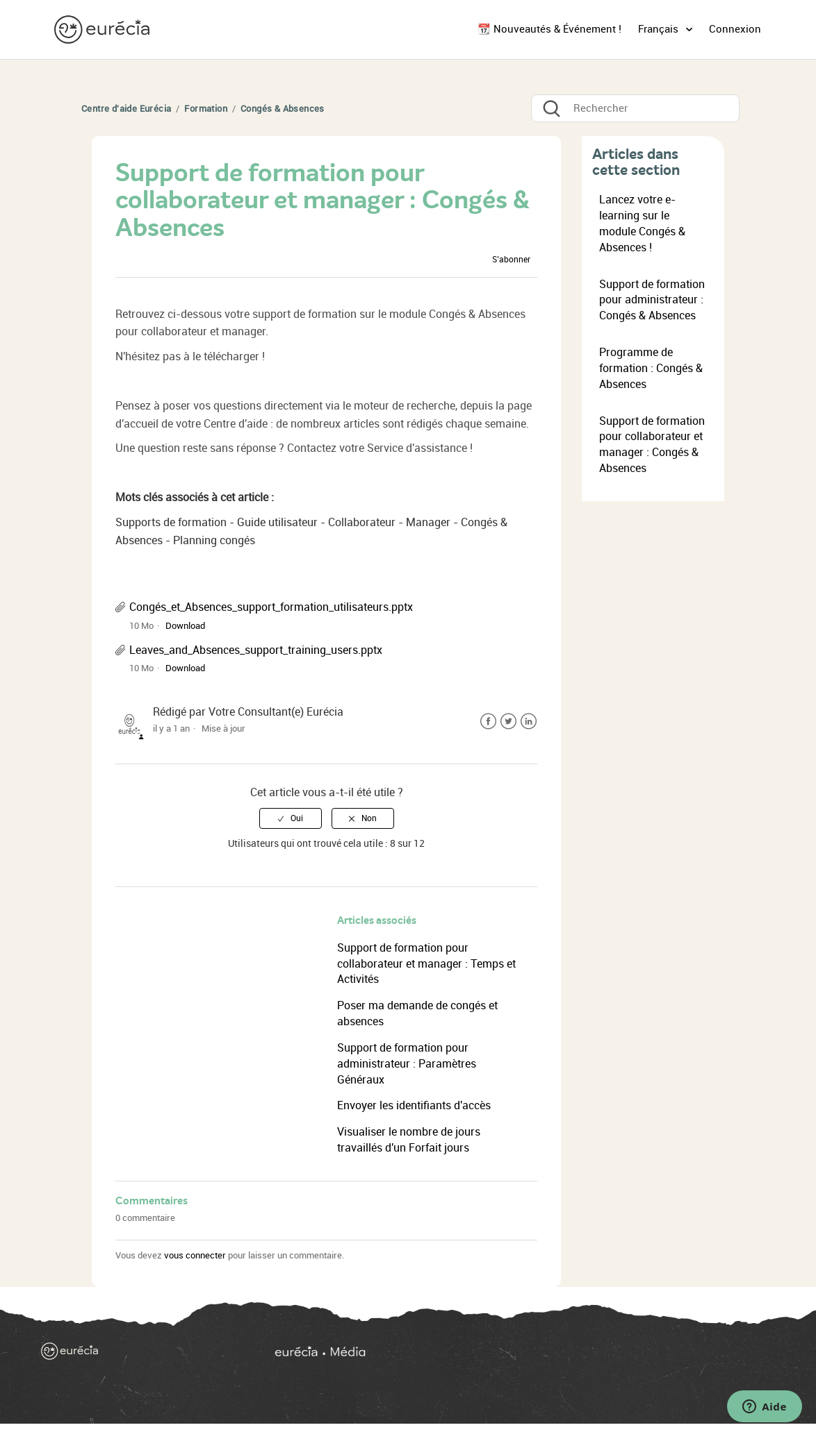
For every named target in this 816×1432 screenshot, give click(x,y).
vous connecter (195, 1255)
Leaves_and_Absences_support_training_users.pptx (255, 650)
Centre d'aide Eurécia (126, 108)
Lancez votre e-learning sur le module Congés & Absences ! (642, 223)
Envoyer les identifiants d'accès (414, 1105)
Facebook (488, 721)
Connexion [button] (735, 29)
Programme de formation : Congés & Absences (651, 368)
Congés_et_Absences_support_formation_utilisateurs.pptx (271, 607)
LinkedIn (528, 721)
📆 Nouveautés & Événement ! (549, 29)
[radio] (290, 818)
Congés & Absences (282, 108)
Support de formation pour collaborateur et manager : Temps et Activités (426, 963)
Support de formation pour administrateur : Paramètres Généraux (406, 1063)
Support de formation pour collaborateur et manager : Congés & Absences (652, 444)
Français (659, 29)
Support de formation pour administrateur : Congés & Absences (652, 300)
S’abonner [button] (511, 259)
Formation (205, 108)
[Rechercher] (635, 108)
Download (185, 626)
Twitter (508, 721)
